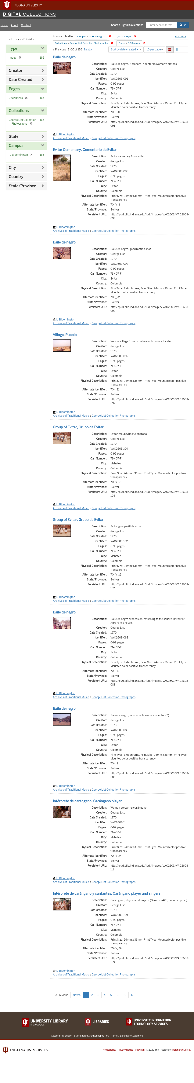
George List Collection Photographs (113, 138)
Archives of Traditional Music (71, 138)
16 (124, 995)
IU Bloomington (65, 134)
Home (4, 25)
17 (132, 995)
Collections (19, 110)
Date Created (20, 79)
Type (13, 48)
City (12, 167)
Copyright (140, 1049)
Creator (15, 70)
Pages (14, 89)
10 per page (155, 49)
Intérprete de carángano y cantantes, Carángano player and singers (106, 893)
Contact (26, 25)
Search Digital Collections (127, 25)
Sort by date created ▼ (126, 49)
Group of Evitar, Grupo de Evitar (78, 427)
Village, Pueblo (65, 335)
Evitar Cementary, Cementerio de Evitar (85, 150)
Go (183, 25)
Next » (88, 49)
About (14, 25)
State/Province (22, 186)
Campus (16, 145)
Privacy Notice (125, 1049)
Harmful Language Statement (127, 1035)
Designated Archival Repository (92, 1035)
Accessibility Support (62, 1035)
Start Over (180, 36)
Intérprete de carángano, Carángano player (87, 801)
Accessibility (109, 1049)
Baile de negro (64, 57)
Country (16, 176)
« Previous (61, 995)
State (13, 136)
